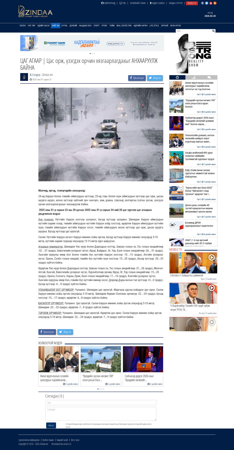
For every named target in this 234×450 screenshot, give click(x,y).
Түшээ (203, 278)
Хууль (64, 25)
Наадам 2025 (85, 25)
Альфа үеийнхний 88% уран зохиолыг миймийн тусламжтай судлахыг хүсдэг (192, 156)
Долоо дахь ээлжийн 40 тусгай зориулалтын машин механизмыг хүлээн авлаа (192, 208)
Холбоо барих (48, 440)
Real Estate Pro (124, 25)
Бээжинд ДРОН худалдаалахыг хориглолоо (192, 224)
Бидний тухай (62, 440)
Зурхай (164, 25)
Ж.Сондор (35, 75)
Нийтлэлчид (108, 3)
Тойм (111, 25)
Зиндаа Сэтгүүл (175, 3)
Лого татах (75, 440)
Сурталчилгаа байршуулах (29, 440)
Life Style (154, 25)
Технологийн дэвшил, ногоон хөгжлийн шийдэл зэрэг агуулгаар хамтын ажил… (192, 138)
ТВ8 (123, 3)
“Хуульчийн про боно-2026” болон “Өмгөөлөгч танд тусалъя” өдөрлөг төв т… (192, 191)
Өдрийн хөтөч (141, 25)
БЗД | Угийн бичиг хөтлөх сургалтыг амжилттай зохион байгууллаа (192, 173)
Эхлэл (23, 25)
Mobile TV (192, 3)
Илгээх (51, 425)
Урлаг (104, 25)
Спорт (96, 25)
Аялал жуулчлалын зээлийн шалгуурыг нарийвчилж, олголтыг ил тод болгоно (192, 86)
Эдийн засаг (43, 25)
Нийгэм (55, 25)
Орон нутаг (175, 25)
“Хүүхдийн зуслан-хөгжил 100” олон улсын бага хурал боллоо (192, 103)
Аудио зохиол (157, 3)
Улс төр (31, 25)
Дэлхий (73, 25)
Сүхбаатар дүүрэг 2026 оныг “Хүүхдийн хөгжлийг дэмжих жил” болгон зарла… (192, 121)
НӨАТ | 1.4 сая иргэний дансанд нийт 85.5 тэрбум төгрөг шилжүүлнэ (192, 243)
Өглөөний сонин (138, 3)
